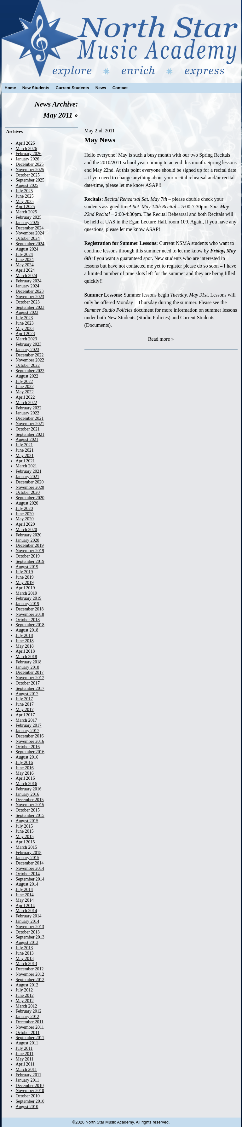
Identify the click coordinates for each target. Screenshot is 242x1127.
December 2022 (30, 355)
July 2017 (24, 698)
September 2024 (30, 243)
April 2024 (25, 270)
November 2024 (30, 233)
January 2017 (27, 730)
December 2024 (30, 228)
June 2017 (25, 704)
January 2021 (27, 476)
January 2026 (27, 159)
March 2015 (26, 847)
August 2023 (27, 312)
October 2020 (28, 492)
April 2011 (25, 1064)
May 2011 (25, 1059)
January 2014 (27, 921)
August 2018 (27, 630)
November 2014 (30, 868)
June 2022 (25, 386)
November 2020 (30, 487)
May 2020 (25, 519)
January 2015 (27, 857)
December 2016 (30, 736)
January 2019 (27, 603)
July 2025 (24, 190)
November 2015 (30, 804)
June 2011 (25, 1053)
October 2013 (28, 932)
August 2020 (27, 503)
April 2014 (25, 905)
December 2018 (30, 609)
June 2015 (25, 831)
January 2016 (27, 794)
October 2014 (28, 873)
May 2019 (25, 582)
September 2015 (30, 815)
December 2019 (30, 545)
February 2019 (29, 598)
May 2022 (25, 392)
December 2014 (30, 863)
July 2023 (24, 317)
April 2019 (25, 588)
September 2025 (30, 180)
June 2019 (25, 577)
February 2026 (29, 153)
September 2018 (30, 624)
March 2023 (26, 339)
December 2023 (30, 291)
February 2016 (29, 789)
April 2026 (25, 143)
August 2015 (27, 820)
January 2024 (27, 286)
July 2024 (24, 254)
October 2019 (28, 556)
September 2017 (30, 688)
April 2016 (25, 778)
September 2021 (30, 434)
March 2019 (26, 593)
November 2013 (30, 926)
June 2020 (25, 513)
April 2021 (25, 461)
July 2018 (24, 635)
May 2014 (25, 900)
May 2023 (25, 328)
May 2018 (25, 646)
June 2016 (25, 768)
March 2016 (26, 783)
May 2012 (25, 1000)
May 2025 (25, 201)
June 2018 (25, 641)
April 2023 (25, 333)
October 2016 (28, 746)
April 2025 (25, 206)
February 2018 (29, 662)
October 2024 (28, 238)
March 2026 (26, 148)
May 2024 (25, 265)
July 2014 (24, 889)
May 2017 (25, 709)
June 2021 (25, 450)
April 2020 (25, 524)
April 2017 (25, 715)
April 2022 (25, 397)
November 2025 (30, 169)
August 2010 (27, 1106)
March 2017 (26, 720)
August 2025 (27, 185)
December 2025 (30, 164)
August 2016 (27, 757)
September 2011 (30, 1037)
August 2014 (27, 884)
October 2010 (28, 1096)
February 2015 (29, 852)
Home (10, 87)
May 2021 (25, 455)
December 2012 (30, 969)
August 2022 (27, 376)
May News (99, 140)
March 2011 (26, 1069)
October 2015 (28, 810)
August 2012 (27, 985)
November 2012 (30, 974)
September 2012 (30, 979)
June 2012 (25, 995)
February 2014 (29, 916)
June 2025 (25, 196)
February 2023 (29, 344)
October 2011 (28, 1032)
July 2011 (24, 1048)
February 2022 (29, 408)
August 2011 (27, 1043)
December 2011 (30, 1022)
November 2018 (30, 614)
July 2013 (24, 947)
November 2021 (30, 423)
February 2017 (29, 725)
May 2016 (25, 773)
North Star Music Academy (121, 38)
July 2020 (24, 508)
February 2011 (29, 1074)
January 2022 (27, 413)
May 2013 (25, 958)
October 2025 (28, 175)
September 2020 (30, 497)
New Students (35, 87)
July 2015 (24, 826)
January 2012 (27, 1016)
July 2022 (24, 381)
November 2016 (30, 741)
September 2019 (30, 561)
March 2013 (26, 963)
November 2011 (30, 1027)
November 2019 (30, 550)
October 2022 (28, 365)
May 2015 (25, 836)
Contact (120, 87)
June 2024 (25, 259)
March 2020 (26, 529)
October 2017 (28, 683)
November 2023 (30, 296)
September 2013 (30, 937)
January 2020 (27, 540)
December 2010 (30, 1085)
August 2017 (27, 693)
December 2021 (30, 418)
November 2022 (30, 360)
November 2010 (30, 1090)
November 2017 (30, 677)
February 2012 (29, 1011)
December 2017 (30, 672)
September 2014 (30, 879)
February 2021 (29, 471)
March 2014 (26, 910)
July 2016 (24, 762)
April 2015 (25, 842)
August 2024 (27, 249)
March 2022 (26, 402)
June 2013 (25, 953)
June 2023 (25, 323)
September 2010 (30, 1101)
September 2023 (30, 307)
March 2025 (26, 212)
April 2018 (25, 651)
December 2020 (30, 482)
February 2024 (29, 281)
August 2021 (27, 439)
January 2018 (27, 667)
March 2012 (26, 1006)
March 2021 (26, 466)
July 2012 (24, 990)
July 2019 (24, 571)
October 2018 (28, 619)
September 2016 (30, 751)
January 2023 (27, 349)
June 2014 (25, 895)
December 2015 (30, 799)
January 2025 (27, 222)
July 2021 (24, 444)
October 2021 (28, 429)
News (100, 87)
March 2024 (26, 275)
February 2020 (29, 535)
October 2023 (28, 302)
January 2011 (27, 1080)
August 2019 (27, 566)
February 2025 (29, 217)
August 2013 (27, 942)
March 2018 (26, 656)
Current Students (72, 87)
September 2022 (30, 370)
